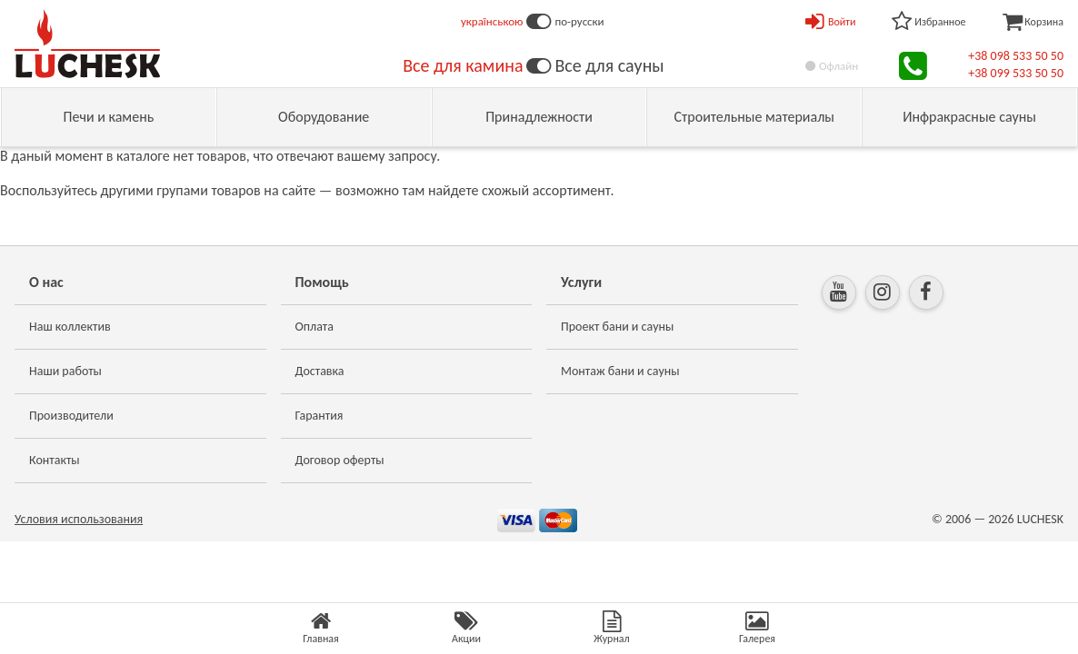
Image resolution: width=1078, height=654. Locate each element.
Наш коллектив (70, 326)
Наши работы (65, 371)
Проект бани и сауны (617, 326)
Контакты (54, 460)
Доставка (319, 371)
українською (492, 21)
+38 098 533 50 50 (1015, 56)
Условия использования (79, 519)
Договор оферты (339, 460)
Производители (71, 415)
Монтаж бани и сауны (620, 371)
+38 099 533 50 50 (1015, 73)
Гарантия (319, 415)
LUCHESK (1040, 519)
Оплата (314, 326)
